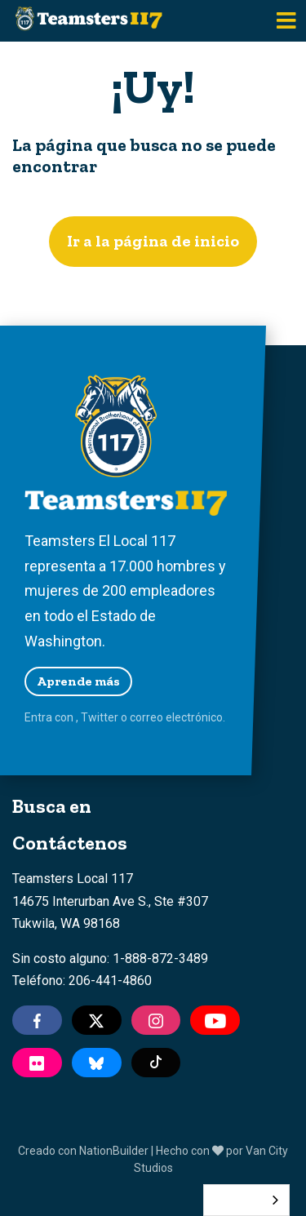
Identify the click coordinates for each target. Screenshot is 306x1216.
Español (234, 1200)
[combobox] (246, 1200)
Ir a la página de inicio (153, 241)
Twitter (99, 717)
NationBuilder (114, 1150)
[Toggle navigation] (286, 21)
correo (146, 717)
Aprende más (78, 681)
